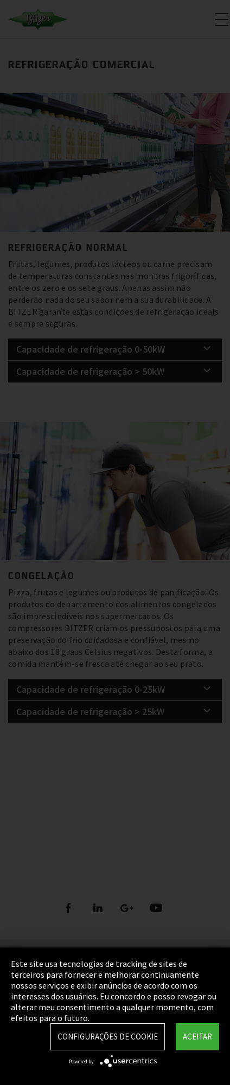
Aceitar (197, 1036)
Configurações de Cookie (108, 1036)
